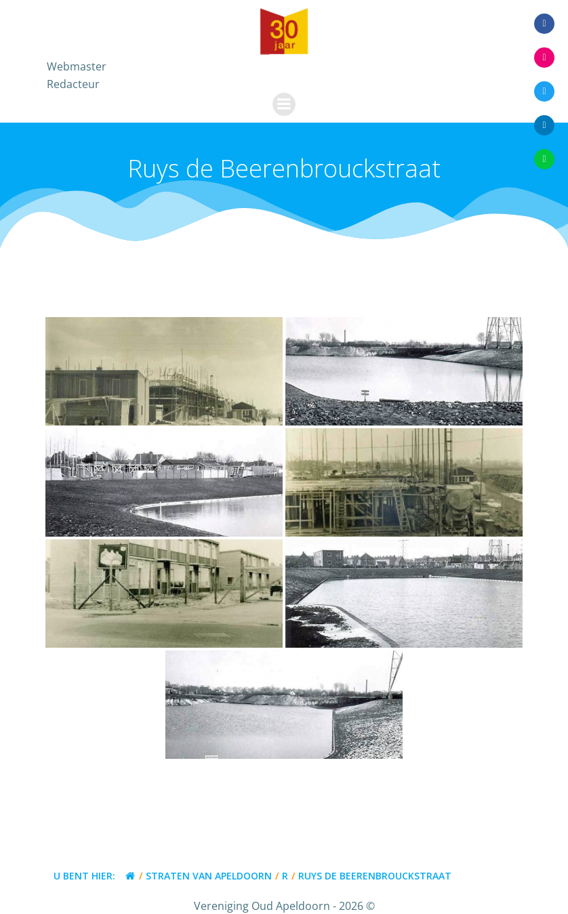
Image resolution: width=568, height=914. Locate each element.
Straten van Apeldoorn (209, 875)
